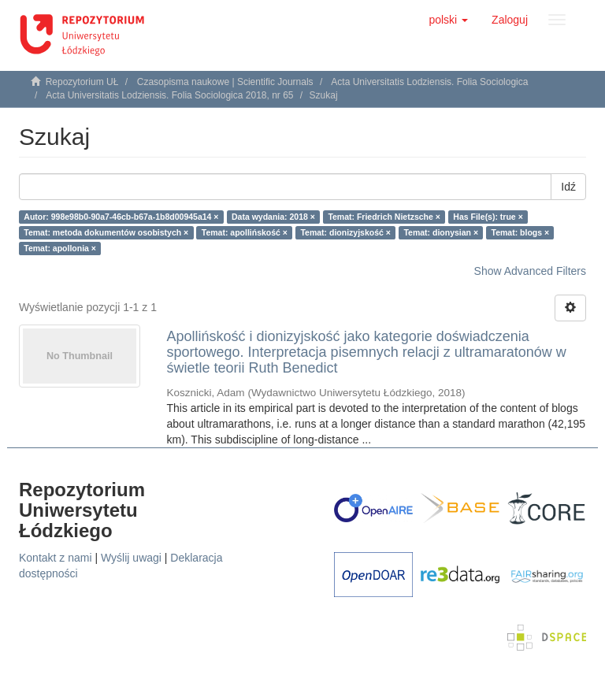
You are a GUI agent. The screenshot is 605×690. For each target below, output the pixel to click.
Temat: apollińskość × (245, 232)
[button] (448, 19)
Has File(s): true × (487, 216)
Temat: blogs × (521, 232)
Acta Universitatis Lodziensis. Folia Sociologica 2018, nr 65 (169, 95)
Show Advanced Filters (530, 271)
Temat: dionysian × (440, 232)
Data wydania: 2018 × (273, 216)
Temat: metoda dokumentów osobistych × (106, 232)
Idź (568, 186)
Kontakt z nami (55, 557)
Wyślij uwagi (131, 557)
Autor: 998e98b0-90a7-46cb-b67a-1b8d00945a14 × (121, 216)
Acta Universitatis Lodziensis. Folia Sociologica (429, 81)
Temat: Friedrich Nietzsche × (384, 216)
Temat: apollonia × (60, 248)
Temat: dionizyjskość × (345, 232)
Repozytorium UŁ (82, 81)
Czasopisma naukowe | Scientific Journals (225, 81)
